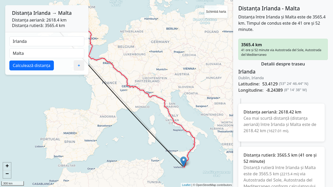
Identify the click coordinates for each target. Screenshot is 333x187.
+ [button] (7, 166)
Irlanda (41, 12)
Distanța (22, 12)
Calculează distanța (31, 65)
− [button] (7, 174)
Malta (65, 12)
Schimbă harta (216, 12)
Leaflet (186, 184)
